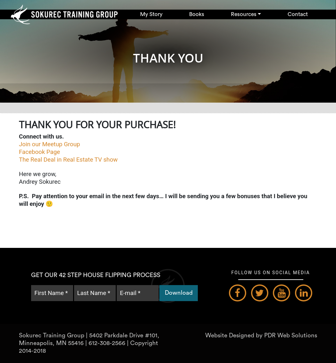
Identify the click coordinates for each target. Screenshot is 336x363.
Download (179, 293)
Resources (243, 14)
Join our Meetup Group (50, 144)
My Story (151, 14)
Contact (298, 14)
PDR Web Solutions (290, 336)
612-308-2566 (106, 343)
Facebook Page (40, 152)
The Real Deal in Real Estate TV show (69, 159)
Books (196, 14)
